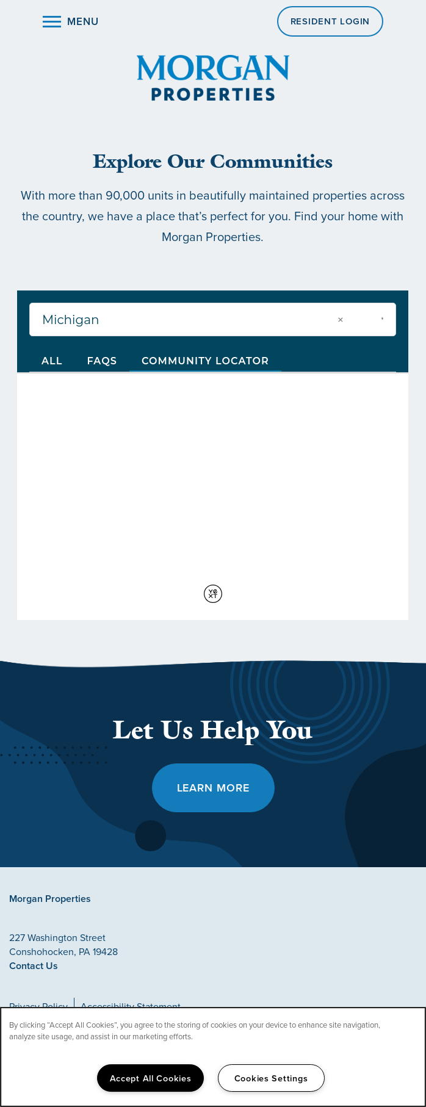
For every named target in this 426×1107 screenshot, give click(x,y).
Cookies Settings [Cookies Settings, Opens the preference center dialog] (271, 1078)
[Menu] (70, 21)
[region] (213, 1057)
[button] (330, 21)
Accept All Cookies (151, 1078)
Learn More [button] (213, 787)
